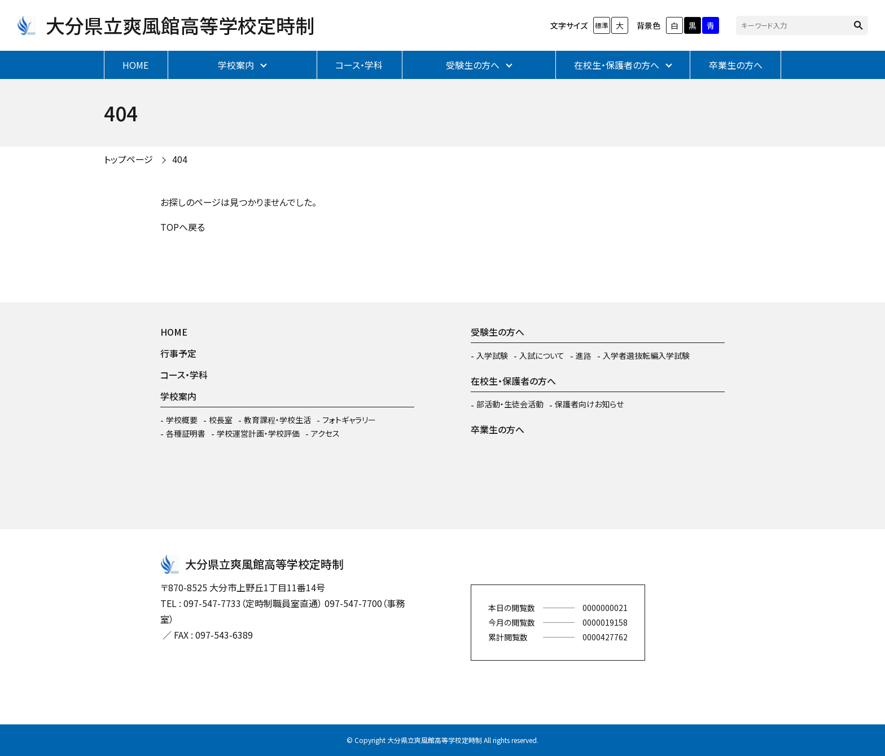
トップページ (128, 159)
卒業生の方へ (736, 65)
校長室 (221, 419)
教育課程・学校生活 (277, 419)
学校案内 (236, 65)
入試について (541, 355)
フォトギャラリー (349, 419)
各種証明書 (185, 433)
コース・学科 (359, 65)
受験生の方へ (473, 65)
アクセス (325, 433)
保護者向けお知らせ (589, 404)
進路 (584, 355)
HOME (135, 65)
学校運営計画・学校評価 (258, 433)
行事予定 (178, 353)
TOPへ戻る (182, 227)
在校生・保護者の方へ (616, 65)
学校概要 (182, 419)
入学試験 (492, 355)
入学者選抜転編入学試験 (646, 355)
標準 (601, 25)
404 (179, 159)
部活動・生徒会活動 (510, 404)
